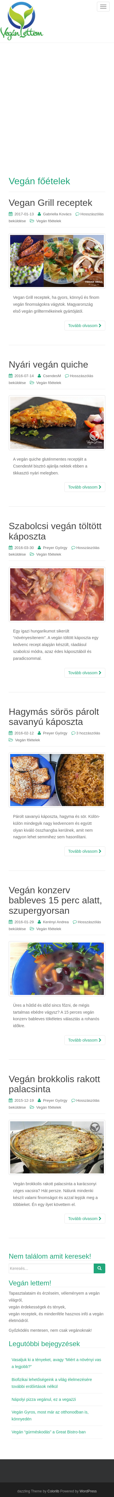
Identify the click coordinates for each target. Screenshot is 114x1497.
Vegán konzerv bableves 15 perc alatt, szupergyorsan (55, 900)
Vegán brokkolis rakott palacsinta (54, 1084)
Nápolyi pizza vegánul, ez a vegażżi (44, 1399)
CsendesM (52, 376)
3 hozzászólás (88, 733)
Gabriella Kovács (57, 214)
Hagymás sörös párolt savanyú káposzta (54, 716)
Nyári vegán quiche (48, 364)
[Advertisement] (57, 102)
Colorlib (53, 1491)
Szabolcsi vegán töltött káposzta (55, 531)
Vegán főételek (48, 221)
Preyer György (55, 548)
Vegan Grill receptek (50, 202)
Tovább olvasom (85, 325)
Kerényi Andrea (56, 922)
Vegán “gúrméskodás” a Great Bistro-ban (49, 1432)
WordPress (88, 1491)
